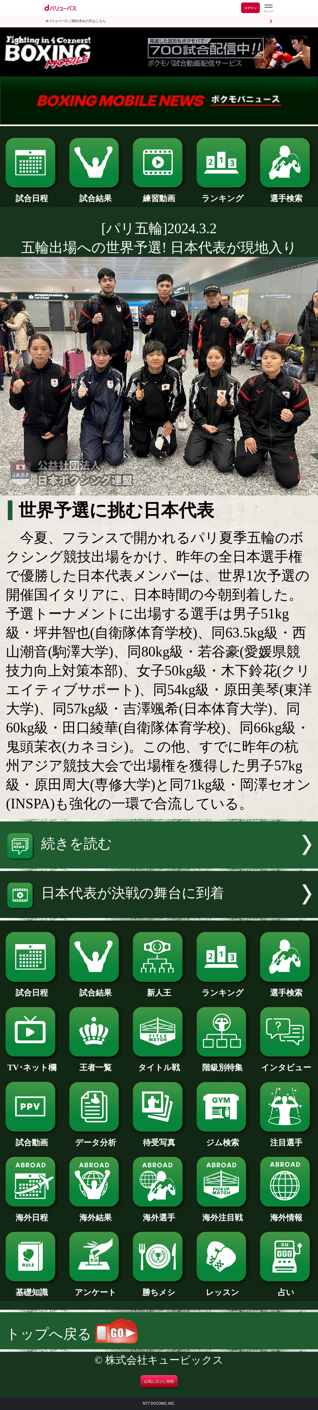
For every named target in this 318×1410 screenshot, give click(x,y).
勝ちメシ (159, 1288)
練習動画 (159, 194)
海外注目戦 (222, 1213)
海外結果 (95, 1213)
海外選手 (159, 1213)
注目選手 (286, 1138)
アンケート (95, 1288)
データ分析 (95, 1138)
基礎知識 (31, 1288)
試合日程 (31, 194)
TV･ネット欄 (31, 1063)
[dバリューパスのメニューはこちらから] (268, 8)
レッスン (222, 1288)
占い (286, 1288)
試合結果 (95, 194)
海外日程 (31, 1213)
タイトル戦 (159, 1063)
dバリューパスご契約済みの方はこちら (76, 21)
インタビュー (286, 1063)
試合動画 (31, 1138)
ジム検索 (222, 1138)
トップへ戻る (72, 1334)
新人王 (159, 988)
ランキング (222, 194)
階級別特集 (222, 1063)
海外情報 (286, 1213)
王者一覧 (95, 1063)
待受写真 (159, 1138)
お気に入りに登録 (159, 1381)
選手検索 (286, 194)
